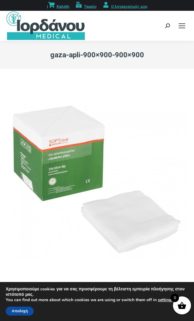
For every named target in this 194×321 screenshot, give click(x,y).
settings (165, 300)
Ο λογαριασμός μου (129, 6)
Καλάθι (63, 6)
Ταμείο (90, 6)
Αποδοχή (20, 311)
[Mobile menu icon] (182, 26)
